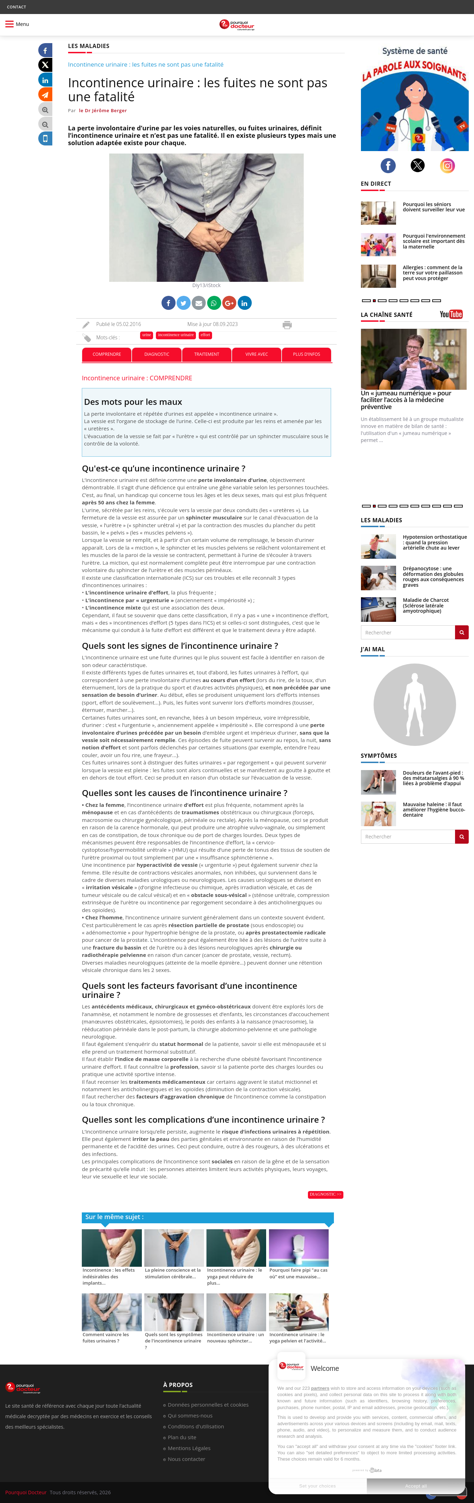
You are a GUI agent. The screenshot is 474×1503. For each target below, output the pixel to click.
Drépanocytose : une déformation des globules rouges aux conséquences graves (433, 576)
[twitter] (419, 165)
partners (320, 1388)
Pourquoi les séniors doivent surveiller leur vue (434, 207)
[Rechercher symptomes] (462, 837)
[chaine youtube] (454, 316)
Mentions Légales (189, 1447)
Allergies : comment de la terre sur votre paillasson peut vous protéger (433, 272)
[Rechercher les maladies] (462, 632)
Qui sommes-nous (190, 1415)
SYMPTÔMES (379, 756)
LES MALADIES (381, 520)
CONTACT (16, 6)
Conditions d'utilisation (196, 1426)
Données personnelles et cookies (208, 1404)
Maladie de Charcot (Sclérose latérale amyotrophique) (426, 605)
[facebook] (390, 166)
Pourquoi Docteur (26, 1492)
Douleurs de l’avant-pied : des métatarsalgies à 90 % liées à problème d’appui (434, 778)
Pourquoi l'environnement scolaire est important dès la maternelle (434, 241)
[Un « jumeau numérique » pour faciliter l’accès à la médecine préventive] (415, 359)
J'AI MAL (373, 649)
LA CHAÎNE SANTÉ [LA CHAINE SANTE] (387, 315)
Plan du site (182, 1437)
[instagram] (449, 166)
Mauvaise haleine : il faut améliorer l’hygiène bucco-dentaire (434, 809)
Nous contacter (186, 1458)
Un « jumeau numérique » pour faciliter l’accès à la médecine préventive (406, 400)
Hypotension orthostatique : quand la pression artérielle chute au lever (435, 542)
